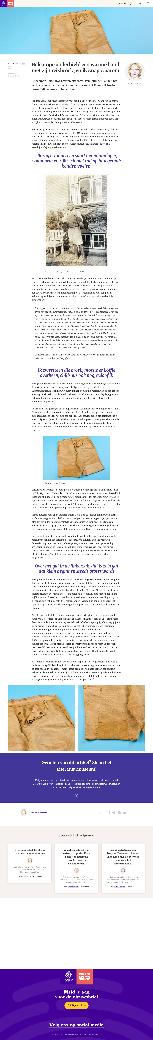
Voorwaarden (71, 1034)
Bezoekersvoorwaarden (91, 1034)
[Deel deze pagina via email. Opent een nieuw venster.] (124, 813)
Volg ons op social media (76, 1024)
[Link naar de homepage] (7, 3)
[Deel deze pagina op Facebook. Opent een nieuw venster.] (21, 63)
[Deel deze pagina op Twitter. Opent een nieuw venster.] (17, 63)
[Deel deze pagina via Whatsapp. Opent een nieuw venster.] (24, 63)
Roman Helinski (136, 84)
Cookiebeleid (56, 1034)
